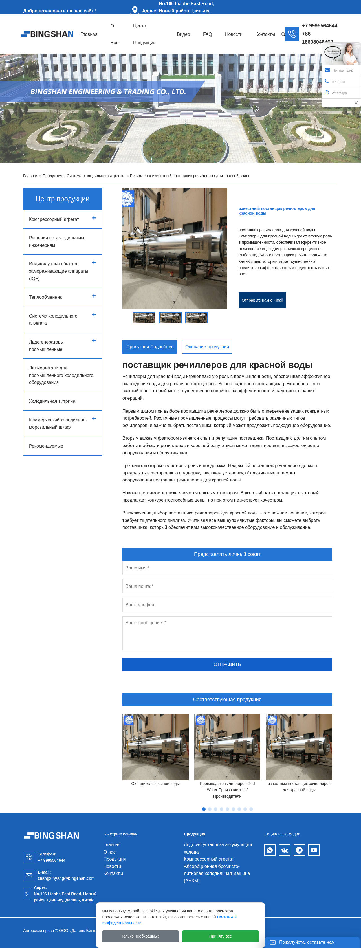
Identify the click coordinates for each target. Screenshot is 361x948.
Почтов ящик (339, 69)
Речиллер (139, 175)
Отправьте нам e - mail (262, 300)
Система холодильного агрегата (96, 175)
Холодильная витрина (52, 401)
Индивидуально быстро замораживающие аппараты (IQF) (58, 271)
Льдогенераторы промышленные (46, 346)
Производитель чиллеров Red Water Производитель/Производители (227, 790)
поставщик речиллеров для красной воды (197, 480)
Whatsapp (336, 92)
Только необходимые (140, 936)
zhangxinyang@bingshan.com (66, 878)
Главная (30, 175)
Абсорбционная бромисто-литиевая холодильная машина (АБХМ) (217, 873)
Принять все (220, 936)
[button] (126, 315)
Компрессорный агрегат (54, 219)
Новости (112, 866)
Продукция (52, 175)
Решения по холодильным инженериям (56, 242)
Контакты (113, 873)
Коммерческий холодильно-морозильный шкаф (58, 423)
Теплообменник (45, 297)
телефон (335, 81)
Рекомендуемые (46, 446)
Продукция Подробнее (149, 346)
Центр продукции (63, 199)
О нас (110, 852)
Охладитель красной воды (155, 783)
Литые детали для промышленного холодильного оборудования (61, 375)
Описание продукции (207, 346)
